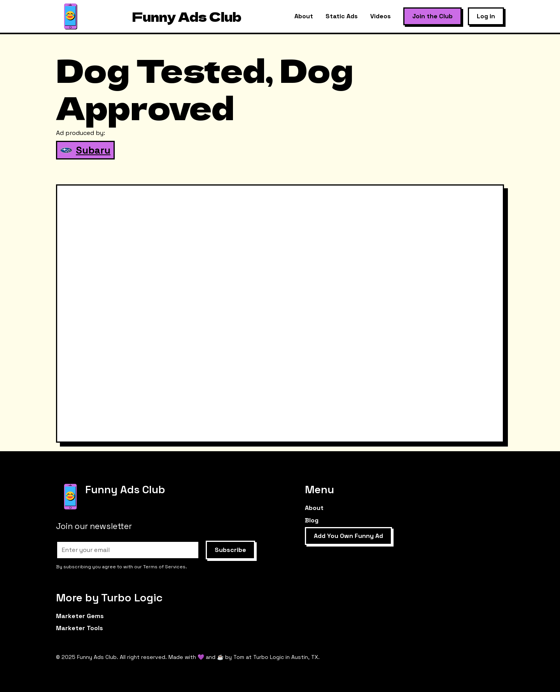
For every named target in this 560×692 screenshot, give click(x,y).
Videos (380, 16)
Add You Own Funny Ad (348, 536)
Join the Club (432, 16)
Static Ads (342, 16)
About (303, 16)
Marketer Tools (79, 628)
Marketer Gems (80, 616)
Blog (311, 520)
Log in (486, 16)
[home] (70, 16)
